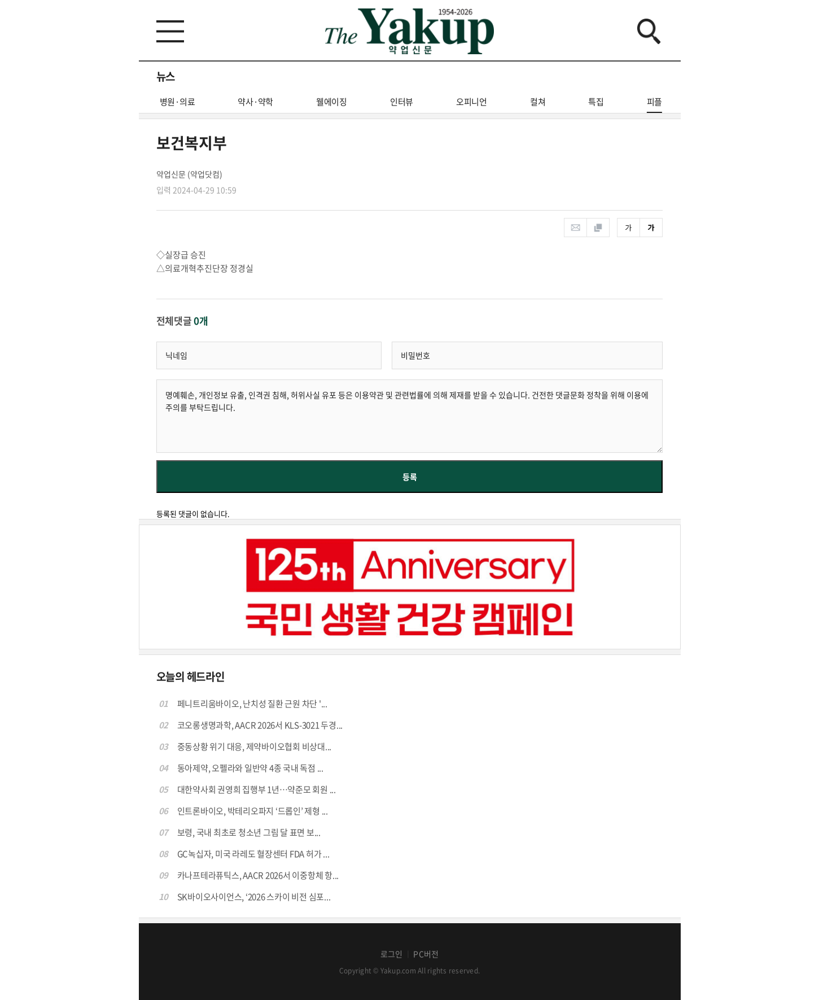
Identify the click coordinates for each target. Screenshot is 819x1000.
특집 (596, 101)
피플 (655, 104)
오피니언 (471, 101)
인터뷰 (401, 101)
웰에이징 (331, 101)
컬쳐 (538, 101)
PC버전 (426, 953)
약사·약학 (255, 101)
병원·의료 (177, 101)
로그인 (391, 953)
